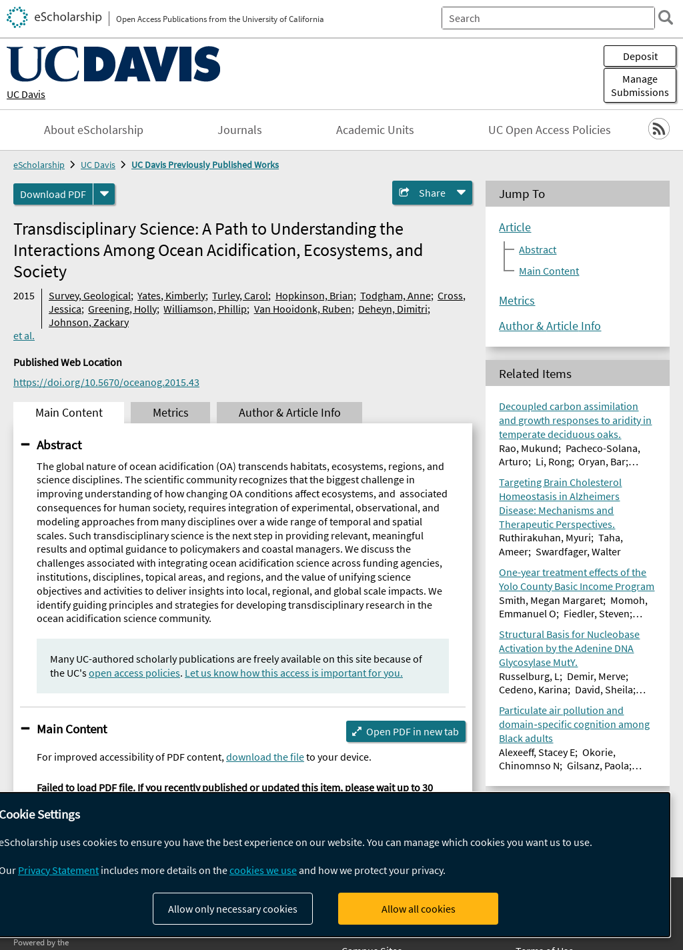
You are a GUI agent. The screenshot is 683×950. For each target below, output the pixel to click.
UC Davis (26, 94)
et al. (24, 335)
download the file (265, 756)
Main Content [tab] (69, 412)
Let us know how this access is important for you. (294, 672)
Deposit (640, 56)
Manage (640, 85)
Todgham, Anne (395, 295)
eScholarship (39, 165)
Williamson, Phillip (205, 308)
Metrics (517, 300)
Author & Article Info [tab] (290, 412)
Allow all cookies (419, 908)
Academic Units (375, 130)
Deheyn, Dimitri (393, 308)
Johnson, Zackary (89, 322)
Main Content (72, 729)
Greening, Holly (122, 308)
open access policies (134, 672)
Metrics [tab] (171, 412)
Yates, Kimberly (171, 295)
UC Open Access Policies (549, 130)
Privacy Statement (58, 870)
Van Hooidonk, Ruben (303, 308)
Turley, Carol (240, 295)
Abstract (59, 445)
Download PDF (53, 194)
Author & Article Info (550, 326)
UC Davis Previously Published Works (205, 165)
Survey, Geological (90, 295)
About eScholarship (93, 130)
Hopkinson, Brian (314, 295)
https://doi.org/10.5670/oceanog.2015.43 (106, 382)
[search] (665, 17)
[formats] (104, 194)
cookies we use (263, 870)
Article (515, 227)
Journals (239, 130)
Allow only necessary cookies (232, 908)
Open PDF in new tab (412, 731)
